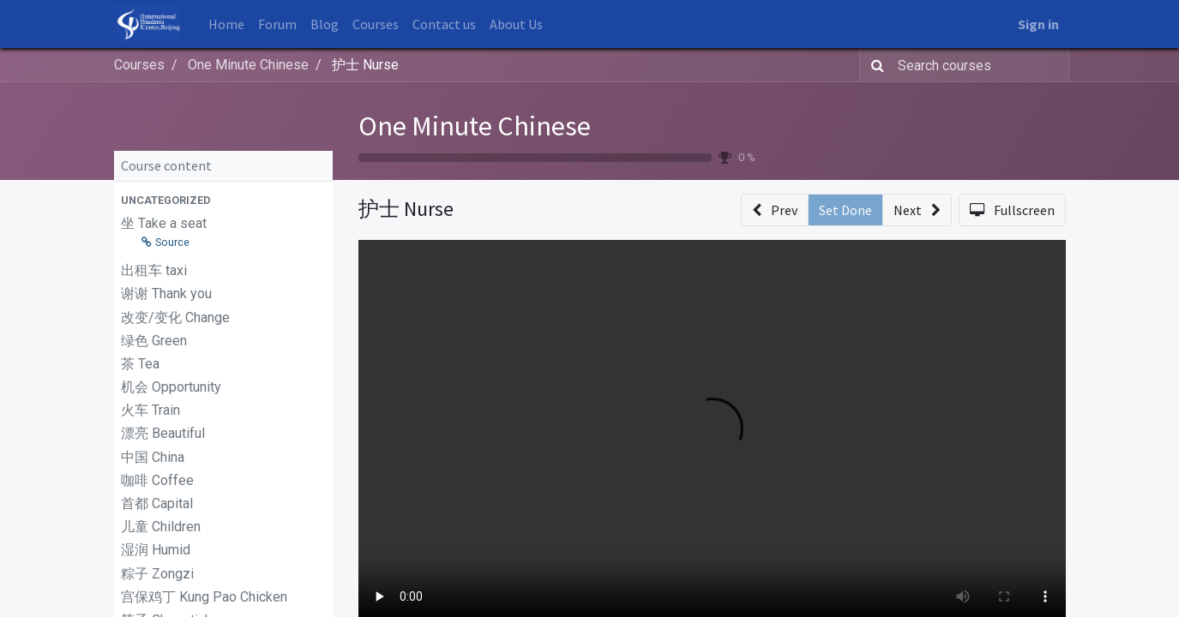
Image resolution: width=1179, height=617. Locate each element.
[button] (223, 200)
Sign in (1038, 24)
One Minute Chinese (474, 126)
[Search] (874, 65)
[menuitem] (226, 24)
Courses (139, 65)
